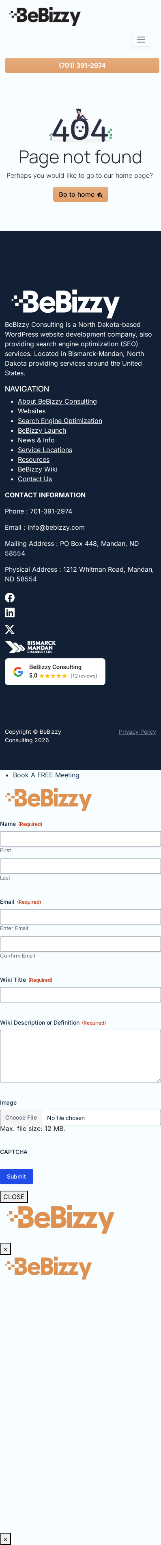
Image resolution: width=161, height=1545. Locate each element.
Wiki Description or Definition (53, 1022)
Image (8, 1102)
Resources (33, 459)
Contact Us (35, 479)
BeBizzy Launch (42, 430)
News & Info (36, 440)
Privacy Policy (137, 731)
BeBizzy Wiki (38, 469)
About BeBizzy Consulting (57, 401)
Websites (31, 411)
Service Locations (45, 450)
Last (5, 877)
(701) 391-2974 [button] (82, 65)
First (5, 850)
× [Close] (5, 1249)
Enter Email (14, 928)
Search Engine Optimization (60, 421)
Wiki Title (26, 979)
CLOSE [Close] (14, 1197)
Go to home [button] (80, 194)
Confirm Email (17, 955)
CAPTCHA (14, 1151)
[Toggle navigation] (141, 39)
